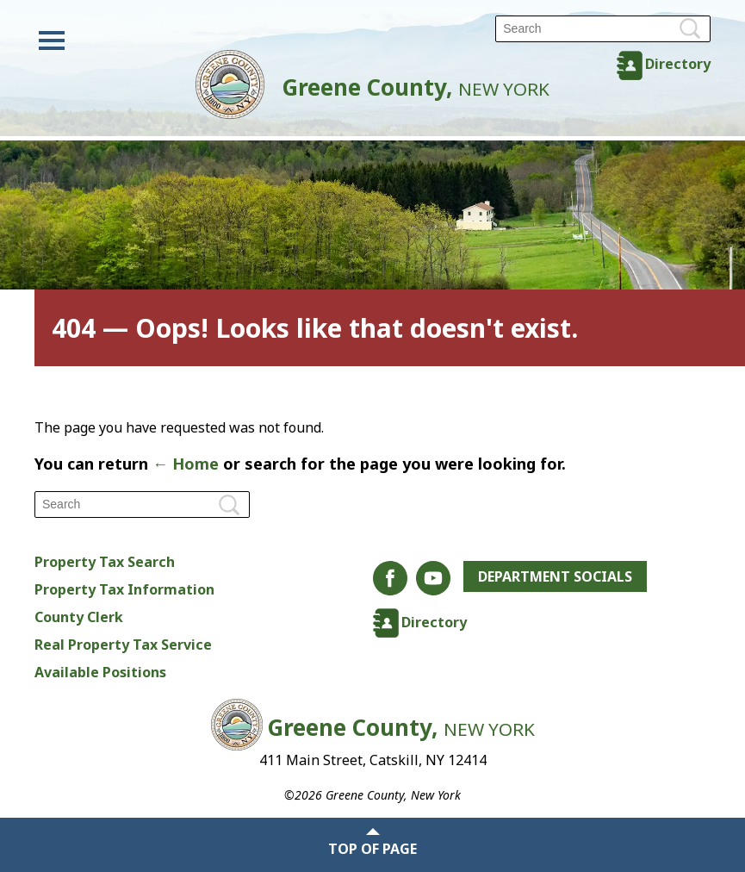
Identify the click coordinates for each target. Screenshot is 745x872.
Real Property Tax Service (123, 644)
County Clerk (78, 616)
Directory (678, 63)
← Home (185, 463)
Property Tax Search (104, 561)
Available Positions (100, 672)
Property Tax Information (124, 589)
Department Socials (555, 576)
